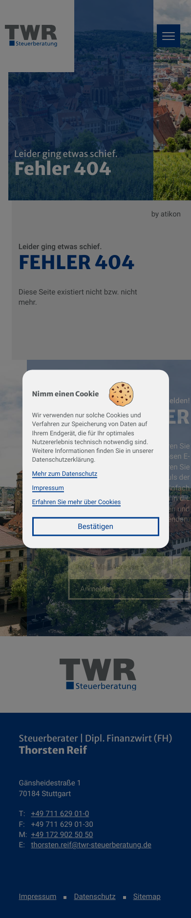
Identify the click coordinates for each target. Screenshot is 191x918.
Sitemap (147, 896)
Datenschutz (94, 896)
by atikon (166, 214)
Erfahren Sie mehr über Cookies (76, 502)
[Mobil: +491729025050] (62, 835)
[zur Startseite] (98, 675)
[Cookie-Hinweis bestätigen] (95, 526)
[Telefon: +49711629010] (60, 814)
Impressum (38, 896)
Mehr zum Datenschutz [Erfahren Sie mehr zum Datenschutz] (65, 474)
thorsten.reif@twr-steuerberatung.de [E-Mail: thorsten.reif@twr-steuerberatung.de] (91, 844)
